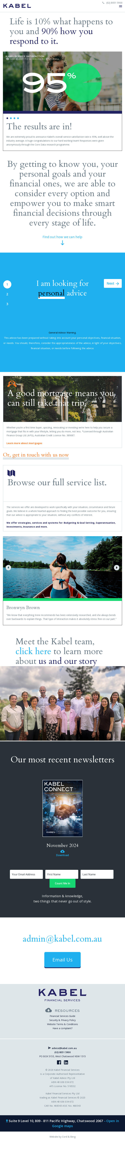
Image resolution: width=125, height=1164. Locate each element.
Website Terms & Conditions (62, 1024)
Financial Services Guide (62, 1016)
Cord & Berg (68, 1136)
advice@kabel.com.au (62, 1048)
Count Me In (62, 883)
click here (33, 651)
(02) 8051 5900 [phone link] (112, 2)
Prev (7, 101)
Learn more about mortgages (24, 443)
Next (117, 101)
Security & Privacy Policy (62, 1020)
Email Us (62, 959)
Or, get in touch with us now (36, 455)
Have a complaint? (62, 1028)
